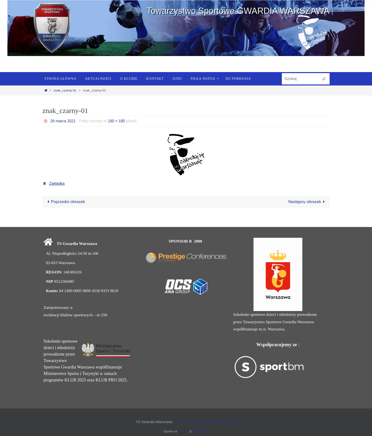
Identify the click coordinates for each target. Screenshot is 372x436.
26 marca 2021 (63, 121)
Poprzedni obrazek (65, 201)
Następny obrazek (307, 201)
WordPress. (200, 431)
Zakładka (57, 183)
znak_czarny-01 (65, 90)
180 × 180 (116, 121)
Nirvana (183, 431)
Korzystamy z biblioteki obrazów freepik (204, 422)
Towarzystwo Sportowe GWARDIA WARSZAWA (238, 11)
